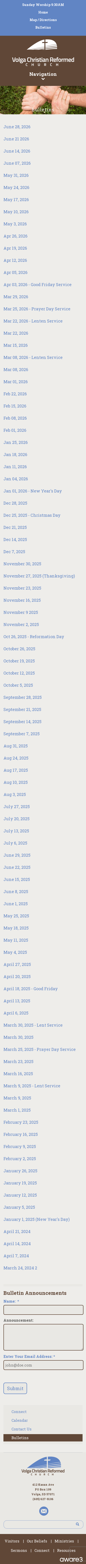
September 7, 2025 (21, 733)
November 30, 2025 (22, 563)
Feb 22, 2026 (15, 393)
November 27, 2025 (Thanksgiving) (39, 576)
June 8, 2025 (15, 891)
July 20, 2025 (16, 818)
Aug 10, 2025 (15, 782)
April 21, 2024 (17, 1231)
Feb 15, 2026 (14, 406)
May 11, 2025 (15, 940)
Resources (66, 1550)
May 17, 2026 (16, 199)
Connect (19, 1411)
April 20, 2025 (17, 976)
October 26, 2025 (19, 648)
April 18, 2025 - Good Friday (30, 988)
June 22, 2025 (17, 867)
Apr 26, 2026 (15, 236)
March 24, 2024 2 (20, 1268)
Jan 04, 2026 (15, 478)
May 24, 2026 (16, 187)
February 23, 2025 (20, 1122)
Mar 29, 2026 (15, 296)
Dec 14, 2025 (15, 539)
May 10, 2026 (16, 211)
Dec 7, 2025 (14, 551)
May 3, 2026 (15, 224)
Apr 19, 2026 (15, 248)
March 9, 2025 (17, 1098)
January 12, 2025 (20, 1195)
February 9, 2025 (19, 1146)
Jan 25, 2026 (15, 442)
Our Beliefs (37, 1541)
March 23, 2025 (18, 1061)
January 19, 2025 (20, 1183)
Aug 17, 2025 (15, 770)
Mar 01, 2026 (15, 381)
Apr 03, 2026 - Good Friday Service (37, 284)
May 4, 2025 (15, 952)
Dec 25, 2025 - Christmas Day (32, 515)
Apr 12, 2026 (15, 260)
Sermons (19, 1550)
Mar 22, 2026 (15, 333)
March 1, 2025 (17, 1110)
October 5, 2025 (18, 685)
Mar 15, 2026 (15, 345)
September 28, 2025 (22, 697)
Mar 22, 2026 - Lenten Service (33, 321)
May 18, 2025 (16, 928)
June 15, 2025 (16, 879)
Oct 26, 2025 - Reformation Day (33, 636)
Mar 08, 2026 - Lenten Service (33, 357)
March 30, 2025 (18, 1037)
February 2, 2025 (19, 1158)
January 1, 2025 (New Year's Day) (36, 1219)
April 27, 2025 (17, 964)
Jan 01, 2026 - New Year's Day (32, 491)
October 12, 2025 (19, 673)
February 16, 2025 (20, 1134)
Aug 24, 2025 (15, 758)
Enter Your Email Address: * (29, 1356)
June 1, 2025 (15, 903)
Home (43, 12)
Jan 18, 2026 (15, 454)
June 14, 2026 (16, 151)
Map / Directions (43, 20)
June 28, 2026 (17, 126)
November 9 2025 (20, 612)
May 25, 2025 (16, 916)
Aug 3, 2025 (14, 794)
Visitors (12, 1541)
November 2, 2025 (21, 624)
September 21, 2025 (22, 709)
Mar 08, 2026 (15, 369)
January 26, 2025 (20, 1170)
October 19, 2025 (19, 661)
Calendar (19, 1420)
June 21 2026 (16, 139)
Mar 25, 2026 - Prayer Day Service (36, 309)
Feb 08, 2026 (15, 418)
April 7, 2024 (16, 1255)
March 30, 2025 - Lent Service (33, 1025)
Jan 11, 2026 (15, 466)
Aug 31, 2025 (15, 746)
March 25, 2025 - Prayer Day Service (39, 1049)
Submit (15, 1388)
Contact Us (21, 1429)
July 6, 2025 (15, 843)
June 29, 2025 (17, 855)
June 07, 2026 (17, 163)
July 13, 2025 (16, 831)
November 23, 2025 (22, 588)
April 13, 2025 (16, 1000)
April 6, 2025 (15, 1013)
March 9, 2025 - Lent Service (31, 1085)
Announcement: (18, 1320)
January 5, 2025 (19, 1207)
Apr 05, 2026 (15, 272)
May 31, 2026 (16, 175)
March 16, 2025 (18, 1073)
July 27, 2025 (16, 806)
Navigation (43, 75)
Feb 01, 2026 (14, 430)
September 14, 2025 (22, 721)
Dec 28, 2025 (15, 503)
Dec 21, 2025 (15, 527)
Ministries (64, 1541)
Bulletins (43, 27)
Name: (11, 1301)
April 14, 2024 (17, 1243)
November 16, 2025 (22, 600)
